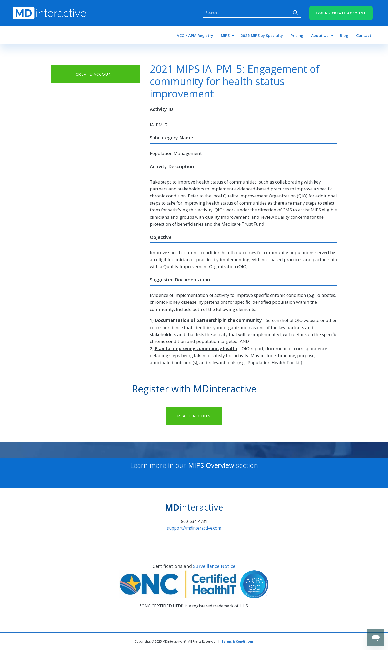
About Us (320, 35)
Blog (344, 35)
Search (295, 12)
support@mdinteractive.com (194, 528)
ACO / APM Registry (195, 35)
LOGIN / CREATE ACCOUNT (341, 13)
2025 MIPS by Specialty (262, 35)
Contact (363, 35)
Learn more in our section (194, 465)
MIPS (225, 35)
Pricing (297, 35)
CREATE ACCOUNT (95, 74)
